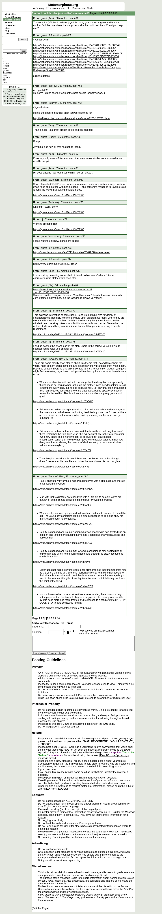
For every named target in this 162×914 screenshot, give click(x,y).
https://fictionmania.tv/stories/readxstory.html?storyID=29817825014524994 (74, 64)
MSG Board (14, 87)
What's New (10, 14)
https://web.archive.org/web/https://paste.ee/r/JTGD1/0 (63, 401)
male (5, 75)
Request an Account (16, 54)
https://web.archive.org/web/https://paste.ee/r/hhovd (61, 561)
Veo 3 (9, 92)
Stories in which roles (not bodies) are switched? (61, 13)
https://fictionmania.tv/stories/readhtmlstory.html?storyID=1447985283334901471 (77, 53)
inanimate (7, 73)
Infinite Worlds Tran (15, 96)
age (4, 61)
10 (116, 13)
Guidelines (10, 34)
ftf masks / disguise (15, 99)
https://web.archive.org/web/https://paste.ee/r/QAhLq (62, 505)
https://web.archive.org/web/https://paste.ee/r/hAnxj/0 (62, 608)
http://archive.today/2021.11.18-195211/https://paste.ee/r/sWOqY (69, 351)
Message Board (12, 20)
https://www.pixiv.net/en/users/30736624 (55, 263)
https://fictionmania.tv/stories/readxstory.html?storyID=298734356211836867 (75, 59)
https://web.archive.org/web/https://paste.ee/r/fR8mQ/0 (63, 489)
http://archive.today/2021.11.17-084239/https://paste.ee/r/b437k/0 (69, 334)
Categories (10, 25)
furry (5, 68)
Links (7, 28)
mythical (6, 77)
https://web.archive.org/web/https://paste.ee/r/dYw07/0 (63, 586)
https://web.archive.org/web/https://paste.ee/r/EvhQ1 (62, 423)
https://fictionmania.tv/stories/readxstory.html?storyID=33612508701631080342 (76, 45)
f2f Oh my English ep (16, 101)
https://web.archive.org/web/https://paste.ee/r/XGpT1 (62, 450)
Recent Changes (13, 17)
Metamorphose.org (63, 5)
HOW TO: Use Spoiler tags (114, 755)
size (4, 80)
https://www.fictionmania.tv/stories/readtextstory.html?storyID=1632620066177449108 (62, 291)
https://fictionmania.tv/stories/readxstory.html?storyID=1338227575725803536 (76, 56)
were (5, 82)
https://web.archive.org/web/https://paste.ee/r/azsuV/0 (62, 524)
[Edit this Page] (40, 908)
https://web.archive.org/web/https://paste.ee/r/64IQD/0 (62, 543)
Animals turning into (16, 103)
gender (6, 70)
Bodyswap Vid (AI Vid (16, 89)
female (6, 66)
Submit (8, 22)
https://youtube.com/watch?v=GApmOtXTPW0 (58, 195)
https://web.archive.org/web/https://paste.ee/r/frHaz (61, 466)
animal (6, 63)
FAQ (7, 31)
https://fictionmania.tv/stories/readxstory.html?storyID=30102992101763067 (74, 48)
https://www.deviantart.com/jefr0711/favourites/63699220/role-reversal (71, 252)
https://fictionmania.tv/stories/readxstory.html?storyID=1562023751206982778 (76, 62)
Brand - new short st (16, 94)
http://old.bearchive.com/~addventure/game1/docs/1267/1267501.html (71, 118)
